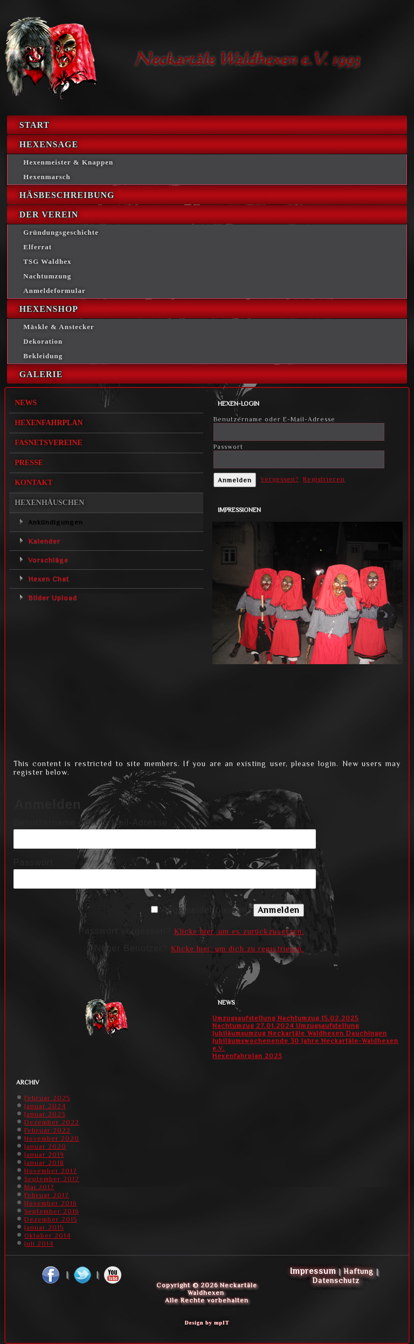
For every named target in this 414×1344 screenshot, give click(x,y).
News (26, 403)
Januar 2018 (44, 1162)
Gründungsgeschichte (61, 232)
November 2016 (50, 1203)
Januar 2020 (45, 1146)
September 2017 (51, 1179)
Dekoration (43, 341)
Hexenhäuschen (49, 503)
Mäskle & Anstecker (58, 327)
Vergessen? (279, 479)
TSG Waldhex (47, 261)
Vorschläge (48, 560)
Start (34, 124)
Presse (29, 463)
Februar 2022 (47, 1130)
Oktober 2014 (47, 1235)
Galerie (41, 374)
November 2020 (51, 1138)
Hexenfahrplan (49, 423)
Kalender (44, 541)
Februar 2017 (46, 1195)
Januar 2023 (44, 1114)
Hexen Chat (48, 579)
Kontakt (34, 483)
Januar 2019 (44, 1154)
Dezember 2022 (51, 1122)
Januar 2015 (44, 1227)
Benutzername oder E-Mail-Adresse (274, 419)
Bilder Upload (52, 597)
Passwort (228, 447)
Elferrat (37, 247)
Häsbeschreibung (67, 195)
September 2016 (51, 1211)
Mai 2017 (39, 1187)
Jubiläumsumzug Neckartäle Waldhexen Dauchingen (299, 1033)
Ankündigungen (55, 522)
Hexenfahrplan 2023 (247, 1056)
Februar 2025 (47, 1098)
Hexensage (48, 144)
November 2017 (50, 1171)
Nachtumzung (47, 276)
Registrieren (324, 479)
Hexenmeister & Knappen (68, 162)
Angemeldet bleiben (204, 910)
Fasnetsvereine (48, 443)
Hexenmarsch (47, 177)
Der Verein (49, 214)
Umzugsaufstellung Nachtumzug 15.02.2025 (285, 1018)
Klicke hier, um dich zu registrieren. (237, 948)
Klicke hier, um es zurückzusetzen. (239, 931)
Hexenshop (48, 308)
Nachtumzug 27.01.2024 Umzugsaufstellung (285, 1025)
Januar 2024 (45, 1106)
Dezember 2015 (50, 1219)
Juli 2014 (38, 1243)
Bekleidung (43, 356)
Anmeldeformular (54, 290)
